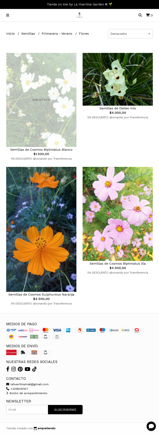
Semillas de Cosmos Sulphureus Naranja (41, 294)
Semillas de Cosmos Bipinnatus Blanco (41, 150)
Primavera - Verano (57, 33)
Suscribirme (65, 410)
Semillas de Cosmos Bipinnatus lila (118, 263)
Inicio (11, 33)
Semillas (28, 33)
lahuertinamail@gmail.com (27, 384)
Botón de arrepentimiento (26, 393)
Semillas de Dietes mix (118, 108)
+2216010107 (17, 388)
